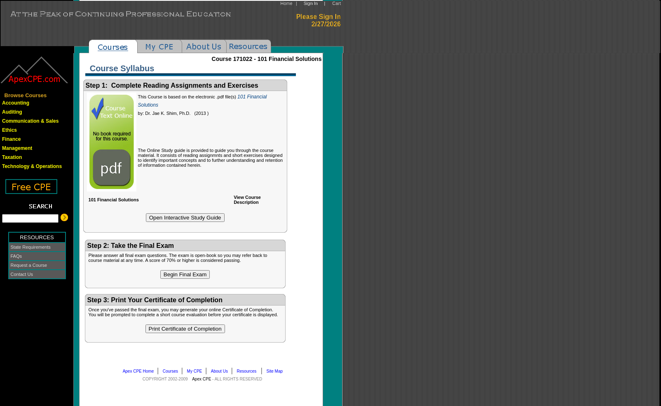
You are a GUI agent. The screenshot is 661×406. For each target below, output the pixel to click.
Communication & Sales (30, 121)
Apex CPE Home (140, 371)
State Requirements (31, 247)
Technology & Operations (32, 166)
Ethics (9, 130)
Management (17, 148)
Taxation (12, 157)
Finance (11, 139)
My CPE (196, 371)
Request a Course (29, 265)
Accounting (15, 103)
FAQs (16, 256)
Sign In (310, 3)
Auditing (12, 112)
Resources (249, 371)
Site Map (276, 371)
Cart (336, 3)
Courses (172, 371)
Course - (267, 59)
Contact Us (22, 274)
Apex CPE (201, 379)
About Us (221, 371)
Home (286, 3)
